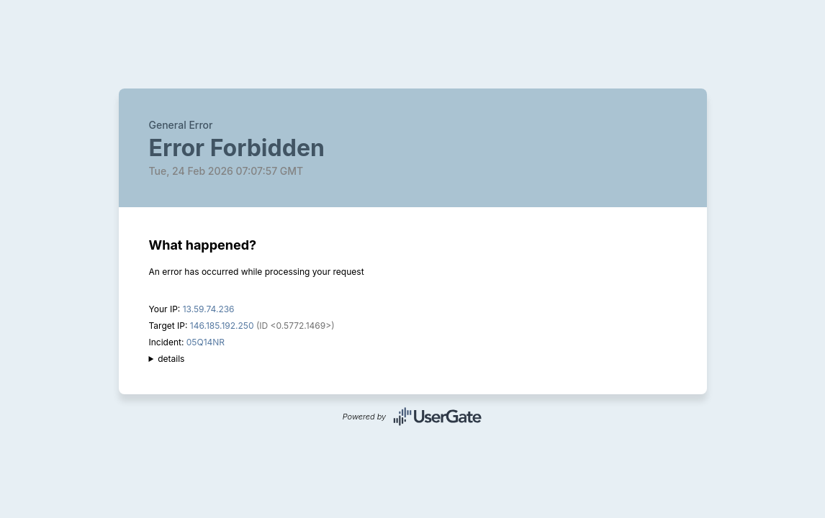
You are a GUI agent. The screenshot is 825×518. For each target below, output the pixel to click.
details (171, 358)
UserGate (437, 416)
